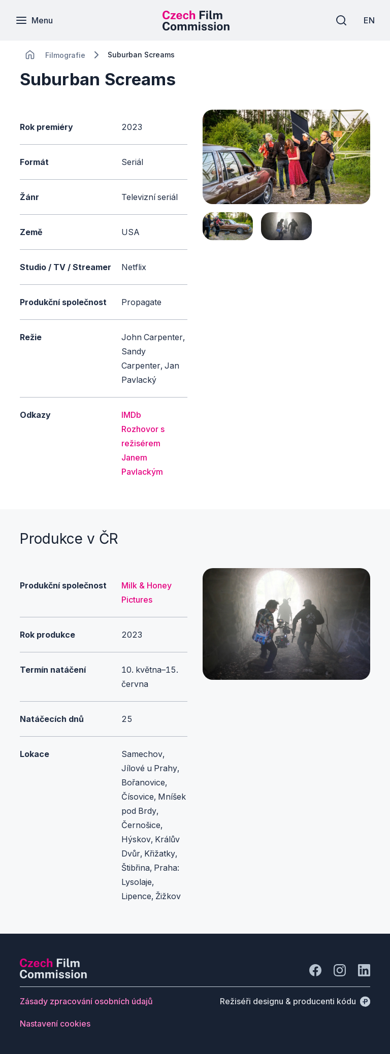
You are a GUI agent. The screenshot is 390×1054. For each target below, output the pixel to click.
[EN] (369, 20)
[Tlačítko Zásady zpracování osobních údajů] (86, 1001)
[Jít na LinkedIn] (364, 970)
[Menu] (34, 20)
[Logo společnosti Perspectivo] (53, 975)
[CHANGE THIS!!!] (30, 55)
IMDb (131, 415)
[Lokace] (65, 55)
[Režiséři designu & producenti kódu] (295, 1001)
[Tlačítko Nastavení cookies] (55, 1023)
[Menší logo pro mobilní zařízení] (196, 27)
